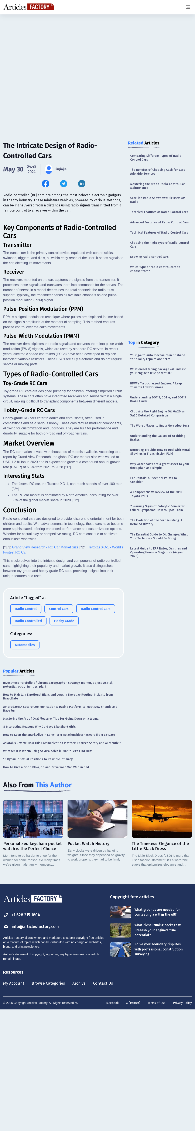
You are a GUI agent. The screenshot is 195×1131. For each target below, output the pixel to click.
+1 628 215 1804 (22, 1035)
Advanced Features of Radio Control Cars (159, 222)
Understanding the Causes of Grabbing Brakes (157, 437)
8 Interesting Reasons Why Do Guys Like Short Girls (39, 847)
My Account (14, 1104)
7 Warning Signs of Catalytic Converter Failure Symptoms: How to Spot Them (157, 508)
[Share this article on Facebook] (45, 183)
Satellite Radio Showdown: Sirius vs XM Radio (157, 200)
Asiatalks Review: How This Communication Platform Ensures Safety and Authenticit (62, 863)
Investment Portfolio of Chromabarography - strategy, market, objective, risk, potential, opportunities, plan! (58, 805)
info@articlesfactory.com (32, 1047)
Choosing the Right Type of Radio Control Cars (159, 244)
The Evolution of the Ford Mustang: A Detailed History (156, 522)
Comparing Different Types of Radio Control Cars (155, 157)
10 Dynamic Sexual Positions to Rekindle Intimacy (38, 880)
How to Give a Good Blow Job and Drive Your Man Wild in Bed (46, 888)
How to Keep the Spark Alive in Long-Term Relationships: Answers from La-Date (59, 855)
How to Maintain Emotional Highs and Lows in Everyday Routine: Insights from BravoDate (58, 817)
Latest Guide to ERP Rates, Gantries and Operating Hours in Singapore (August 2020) (158, 552)
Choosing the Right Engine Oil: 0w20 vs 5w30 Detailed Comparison (157, 413)
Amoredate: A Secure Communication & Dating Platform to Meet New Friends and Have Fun (60, 829)
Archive (83, 1104)
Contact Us (107, 1104)
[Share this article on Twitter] (63, 183)
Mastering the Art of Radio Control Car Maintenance (157, 186)
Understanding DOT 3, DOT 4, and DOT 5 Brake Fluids (158, 399)
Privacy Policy (182, 1124)
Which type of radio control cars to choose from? (155, 269)
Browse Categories (50, 1104)
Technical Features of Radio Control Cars (159, 212)
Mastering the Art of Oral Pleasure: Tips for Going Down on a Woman (51, 839)
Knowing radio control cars (149, 257)
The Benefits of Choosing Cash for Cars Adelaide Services (157, 171)
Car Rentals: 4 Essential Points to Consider (153, 480)
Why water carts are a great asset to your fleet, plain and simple (159, 466)
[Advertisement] (97, 47)
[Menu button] (187, 7)
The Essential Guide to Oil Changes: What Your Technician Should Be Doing (159, 536)
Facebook (112, 1124)
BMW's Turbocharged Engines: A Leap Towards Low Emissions (156, 385)
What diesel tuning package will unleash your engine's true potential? (158, 371)
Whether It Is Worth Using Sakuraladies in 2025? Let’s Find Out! (47, 871)
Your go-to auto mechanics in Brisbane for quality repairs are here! (157, 357)
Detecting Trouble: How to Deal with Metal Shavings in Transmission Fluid (160, 451)
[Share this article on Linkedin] (81, 183)
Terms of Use (156, 1124)
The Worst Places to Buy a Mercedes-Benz (159, 425)
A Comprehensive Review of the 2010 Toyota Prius (156, 494)
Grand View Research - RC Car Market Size (45, 668)
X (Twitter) (133, 1124)
